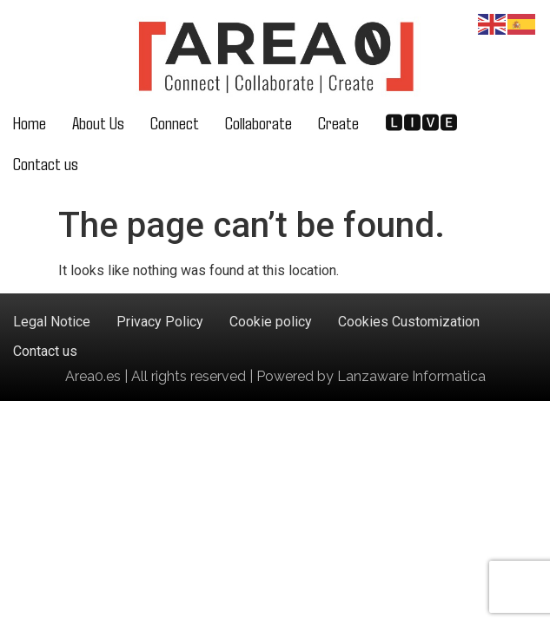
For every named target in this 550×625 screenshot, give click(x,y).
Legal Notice (51, 321)
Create (338, 122)
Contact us (45, 163)
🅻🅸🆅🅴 (421, 122)
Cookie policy (270, 321)
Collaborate (258, 122)
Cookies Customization (409, 321)
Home (29, 122)
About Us (98, 122)
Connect (174, 122)
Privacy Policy (159, 321)
